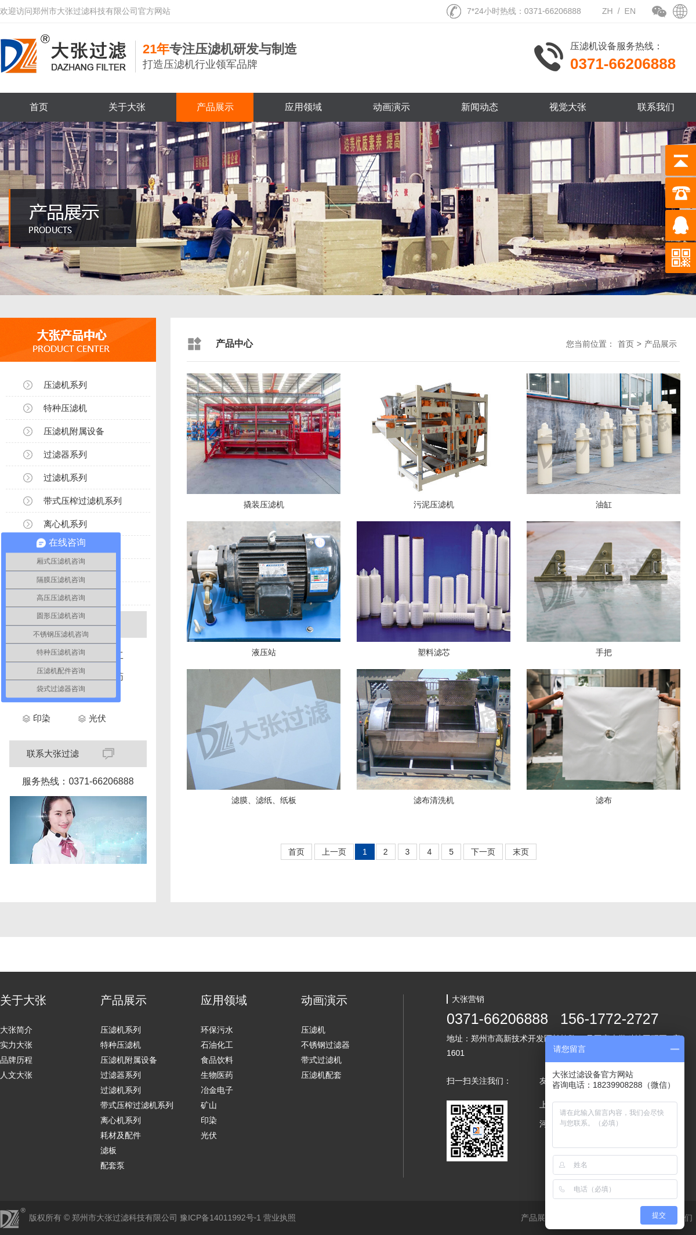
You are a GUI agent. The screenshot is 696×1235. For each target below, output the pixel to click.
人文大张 (16, 1075)
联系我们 (656, 107)
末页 (521, 851)
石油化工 (217, 1044)
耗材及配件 (120, 1135)
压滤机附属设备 (74, 431)
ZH (607, 11)
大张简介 (16, 1029)
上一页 (334, 851)
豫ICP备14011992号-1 (220, 1217)
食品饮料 (217, 1060)
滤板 (108, 1150)
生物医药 (217, 1075)
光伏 (97, 718)
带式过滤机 (321, 1060)
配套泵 (112, 1165)
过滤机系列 (65, 477)
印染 (41, 718)
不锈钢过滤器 (325, 1044)
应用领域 (303, 107)
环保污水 (217, 1029)
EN (630, 11)
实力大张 (16, 1044)
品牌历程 (16, 1060)
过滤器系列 (65, 454)
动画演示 (391, 107)
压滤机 (313, 1029)
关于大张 (127, 107)
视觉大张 (567, 107)
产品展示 (215, 107)
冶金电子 (217, 1090)
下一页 (483, 851)
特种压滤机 (65, 408)
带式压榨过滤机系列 (83, 501)
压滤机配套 (321, 1075)
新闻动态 (479, 107)
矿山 (209, 1105)
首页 (39, 107)
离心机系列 (65, 524)
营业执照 (279, 1217)
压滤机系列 (65, 385)
